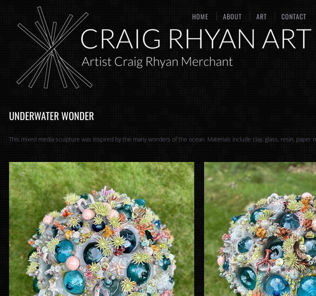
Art (261, 16)
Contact (294, 16)
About (232, 16)
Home (200, 16)
